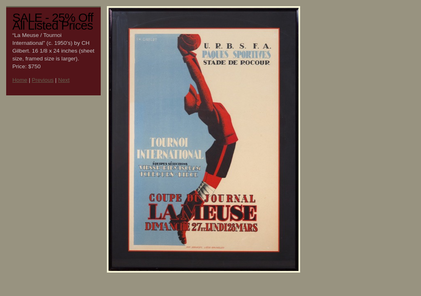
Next (63, 80)
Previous (42, 80)
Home (19, 80)
